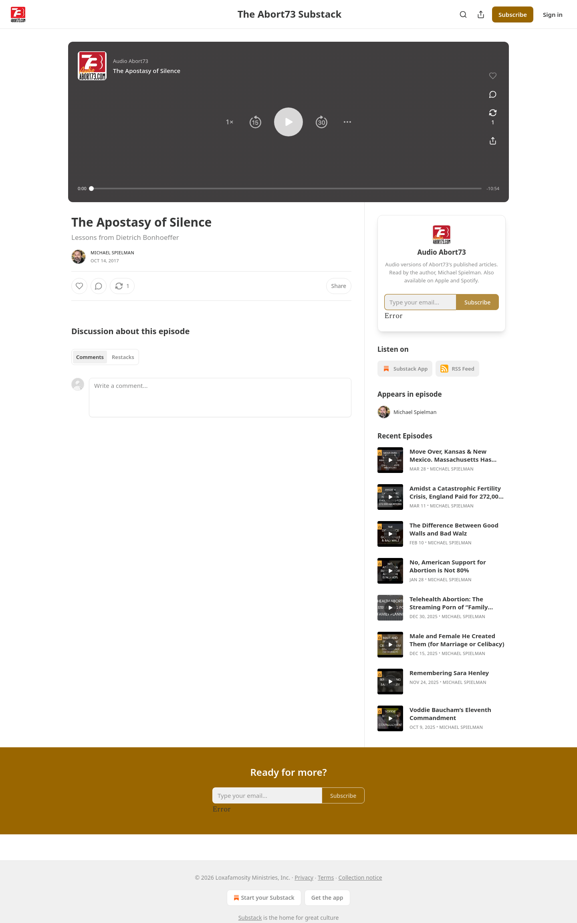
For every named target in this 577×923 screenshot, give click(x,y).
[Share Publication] (481, 14)
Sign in (553, 14)
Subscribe (512, 14)
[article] (441, 460)
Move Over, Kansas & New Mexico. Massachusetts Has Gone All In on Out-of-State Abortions (451, 455)
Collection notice (360, 877)
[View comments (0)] (492, 94)
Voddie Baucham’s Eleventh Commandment (450, 714)
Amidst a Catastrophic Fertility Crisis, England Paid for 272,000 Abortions (456, 492)
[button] (230, 122)
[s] (390, 460)
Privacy (304, 877)
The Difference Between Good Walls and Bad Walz (454, 529)
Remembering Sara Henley (449, 673)
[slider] (286, 189)
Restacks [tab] (123, 357)
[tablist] (105, 357)
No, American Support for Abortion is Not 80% (448, 566)
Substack (250, 917)
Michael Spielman (112, 253)
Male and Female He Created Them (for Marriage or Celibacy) (457, 640)
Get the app (327, 897)
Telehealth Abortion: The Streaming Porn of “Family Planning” (449, 603)
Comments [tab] (90, 357)
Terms (326, 877)
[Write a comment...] (220, 397)
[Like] (79, 286)
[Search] (463, 14)
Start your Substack (263, 897)
